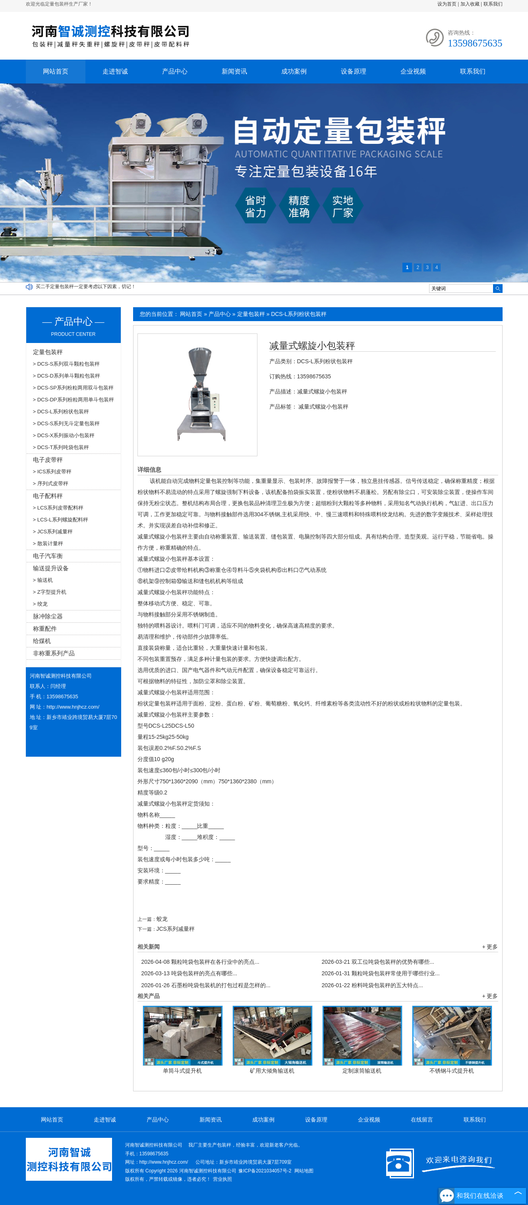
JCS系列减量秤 (176, 929)
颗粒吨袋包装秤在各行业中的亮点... (200, 962)
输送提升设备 (51, 568)
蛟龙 (162, 919)
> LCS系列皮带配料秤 (58, 508)
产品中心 (175, 71)
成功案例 (294, 71)
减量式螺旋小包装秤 (312, 346)
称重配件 (45, 628)
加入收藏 (470, 4)
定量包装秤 (251, 314)
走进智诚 (115, 71)
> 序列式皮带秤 (50, 483)
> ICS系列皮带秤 (52, 472)
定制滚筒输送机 (361, 1070)
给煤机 (42, 640)
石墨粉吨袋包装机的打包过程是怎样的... (206, 985)
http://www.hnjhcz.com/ (72, 707)
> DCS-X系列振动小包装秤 (64, 435)
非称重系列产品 (54, 653)
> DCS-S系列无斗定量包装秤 (66, 423)
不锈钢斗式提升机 (451, 1070)
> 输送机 (43, 580)
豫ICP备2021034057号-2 (264, 1171)
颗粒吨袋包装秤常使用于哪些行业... (381, 973)
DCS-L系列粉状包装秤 (299, 314)
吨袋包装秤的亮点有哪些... (189, 973)
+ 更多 (490, 946)
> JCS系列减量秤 (53, 532)
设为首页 (446, 4)
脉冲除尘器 (48, 616)
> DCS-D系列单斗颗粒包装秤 (66, 376)
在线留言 (422, 1119)
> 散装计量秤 (48, 543)
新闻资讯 (234, 71)
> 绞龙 (40, 604)
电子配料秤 (48, 495)
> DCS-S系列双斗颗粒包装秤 (66, 364)
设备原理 (353, 71)
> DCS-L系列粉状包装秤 (61, 412)
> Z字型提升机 (49, 592)
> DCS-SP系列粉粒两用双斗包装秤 (73, 388)
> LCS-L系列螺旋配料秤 (60, 520)
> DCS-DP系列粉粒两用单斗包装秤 (73, 400)
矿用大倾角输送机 (272, 1070)
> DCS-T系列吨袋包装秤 (61, 447)
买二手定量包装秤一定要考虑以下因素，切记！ (86, 286)
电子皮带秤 (48, 459)
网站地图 (303, 1171)
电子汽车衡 (48, 555)
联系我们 (493, 4)
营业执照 (222, 1179)
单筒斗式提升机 (182, 1070)
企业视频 (413, 71)
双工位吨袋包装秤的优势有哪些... (378, 962)
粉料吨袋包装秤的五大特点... (372, 985)
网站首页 (55, 71)
